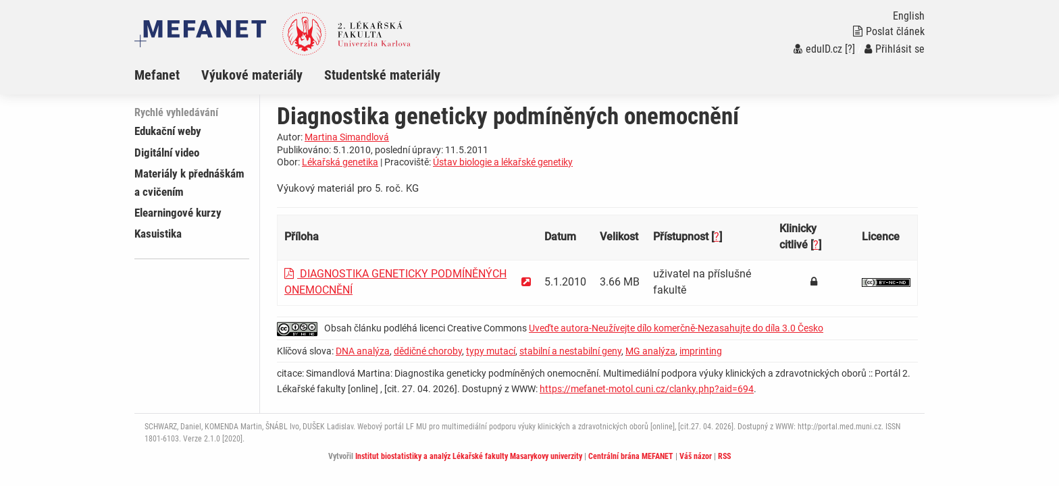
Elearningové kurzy (178, 212)
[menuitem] (167, 75)
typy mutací (490, 351)
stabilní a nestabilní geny (570, 351)
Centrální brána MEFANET (630, 456)
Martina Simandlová (347, 137)
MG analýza (650, 351)
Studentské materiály (382, 75)
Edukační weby (167, 131)
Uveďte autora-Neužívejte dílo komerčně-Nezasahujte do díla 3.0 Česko (676, 328)
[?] (850, 49)
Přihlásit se (894, 49)
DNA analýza (363, 351)
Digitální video (166, 152)
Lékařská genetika (340, 162)
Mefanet (157, 75)
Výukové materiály (252, 75)
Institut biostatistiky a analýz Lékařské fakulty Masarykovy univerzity (468, 456)
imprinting (700, 351)
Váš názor (695, 456)
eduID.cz (818, 49)
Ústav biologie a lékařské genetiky (503, 162)
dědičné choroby (428, 351)
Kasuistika (158, 233)
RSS (724, 456)
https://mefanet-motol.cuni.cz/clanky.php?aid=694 (647, 388)
